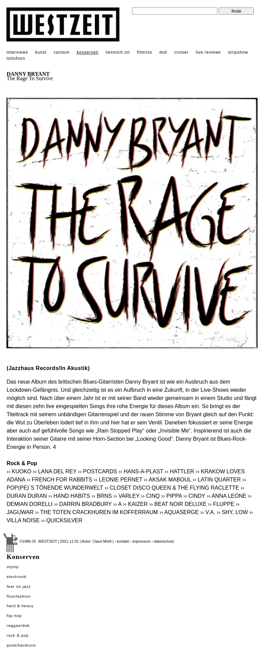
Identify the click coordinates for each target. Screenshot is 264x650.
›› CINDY (194, 496)
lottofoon (15, 58)
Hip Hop (14, 616)
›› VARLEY (126, 496)
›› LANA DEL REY (55, 471)
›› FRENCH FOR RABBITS (59, 479)
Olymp (12, 567)
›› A (117, 504)
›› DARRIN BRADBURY (83, 504)
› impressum (140, 541)
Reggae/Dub (18, 625)
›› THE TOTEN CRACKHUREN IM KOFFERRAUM (96, 512)
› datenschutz (163, 541)
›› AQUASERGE (179, 512)
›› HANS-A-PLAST (140, 471)
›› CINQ (150, 496)
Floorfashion (18, 596)
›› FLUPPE (221, 504)
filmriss (144, 52)
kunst (40, 52)
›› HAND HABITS (69, 496)
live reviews (208, 52)
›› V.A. (207, 512)
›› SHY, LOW (232, 512)
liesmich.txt (118, 52)
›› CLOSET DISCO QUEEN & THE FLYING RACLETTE (171, 488)
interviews (17, 52)
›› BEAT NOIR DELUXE (177, 504)
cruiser (181, 52)
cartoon (62, 52)
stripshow (238, 52)
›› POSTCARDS (97, 471)
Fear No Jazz (18, 586)
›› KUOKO (18, 471)
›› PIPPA (171, 496)
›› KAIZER (135, 504)
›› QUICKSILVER (62, 520)
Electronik (16, 577)
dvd (163, 52)
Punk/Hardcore (21, 645)
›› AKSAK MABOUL (167, 479)
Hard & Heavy (19, 606)
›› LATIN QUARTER (217, 479)
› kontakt (122, 541)
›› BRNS (102, 496)
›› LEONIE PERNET (118, 479)
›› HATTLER (179, 471)
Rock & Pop (17, 635)
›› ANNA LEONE (226, 496)
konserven (88, 52)
